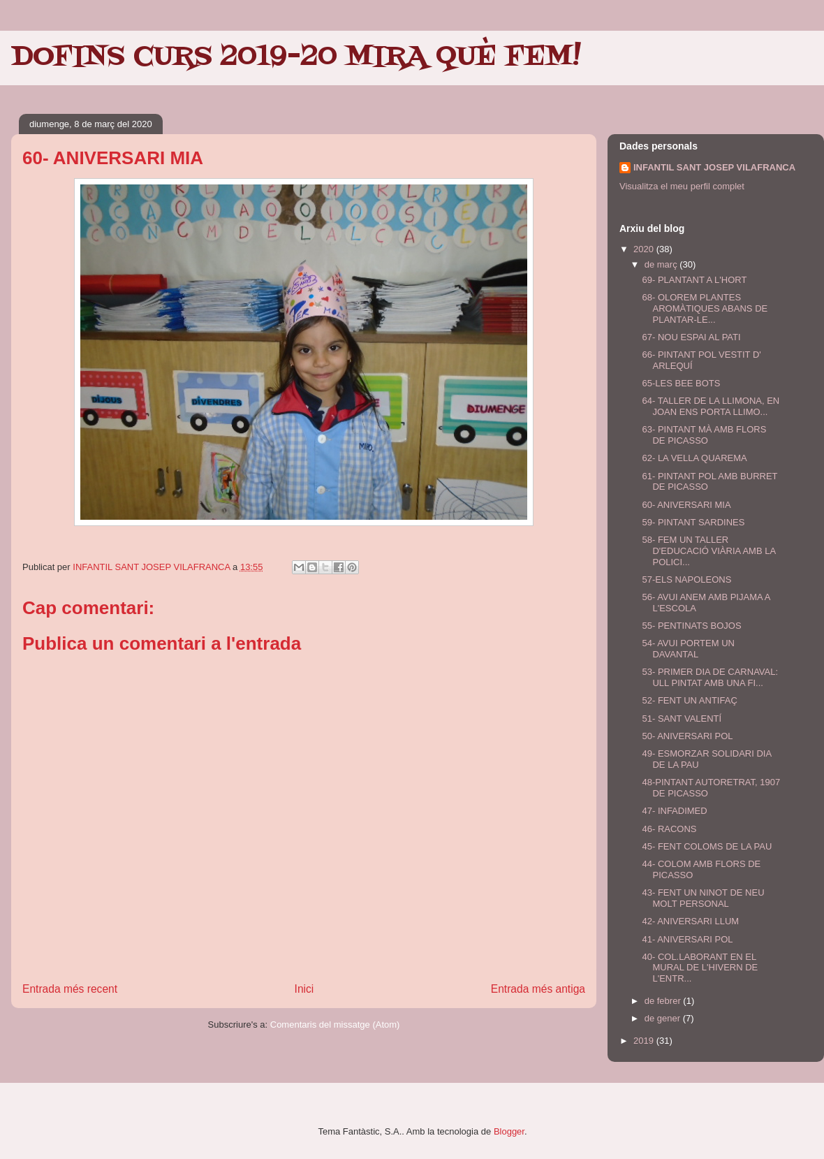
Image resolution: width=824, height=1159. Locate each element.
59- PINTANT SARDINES (693, 522)
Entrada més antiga (538, 989)
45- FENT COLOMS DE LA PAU (707, 846)
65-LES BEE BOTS (681, 383)
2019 (644, 1040)
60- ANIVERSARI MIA (686, 505)
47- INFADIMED (674, 811)
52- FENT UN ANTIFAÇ (689, 700)
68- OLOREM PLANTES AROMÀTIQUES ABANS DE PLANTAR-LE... (704, 308)
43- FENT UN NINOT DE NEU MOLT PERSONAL (703, 898)
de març (662, 264)
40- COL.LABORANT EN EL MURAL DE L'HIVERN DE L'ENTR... (700, 968)
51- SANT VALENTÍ (681, 718)
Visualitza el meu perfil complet (681, 186)
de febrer (664, 1001)
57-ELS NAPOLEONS (686, 579)
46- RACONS (669, 829)
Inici (304, 989)
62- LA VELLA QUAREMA (694, 458)
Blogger (509, 1131)
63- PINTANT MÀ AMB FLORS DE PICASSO (704, 435)
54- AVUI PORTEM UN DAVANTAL (688, 648)
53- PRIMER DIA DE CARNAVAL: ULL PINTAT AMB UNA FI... (710, 677)
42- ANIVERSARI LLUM (690, 921)
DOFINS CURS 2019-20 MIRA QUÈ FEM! (296, 57)
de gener (664, 1018)
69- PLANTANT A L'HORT (694, 280)
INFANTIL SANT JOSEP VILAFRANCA (714, 167)
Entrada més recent (69, 989)
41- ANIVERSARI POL (687, 939)
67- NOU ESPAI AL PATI (691, 337)
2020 (644, 249)
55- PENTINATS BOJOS (691, 625)
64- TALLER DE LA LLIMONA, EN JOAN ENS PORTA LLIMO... (710, 406)
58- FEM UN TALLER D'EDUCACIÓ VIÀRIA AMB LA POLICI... (708, 550)
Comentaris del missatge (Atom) (335, 1024)
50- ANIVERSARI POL (687, 736)
